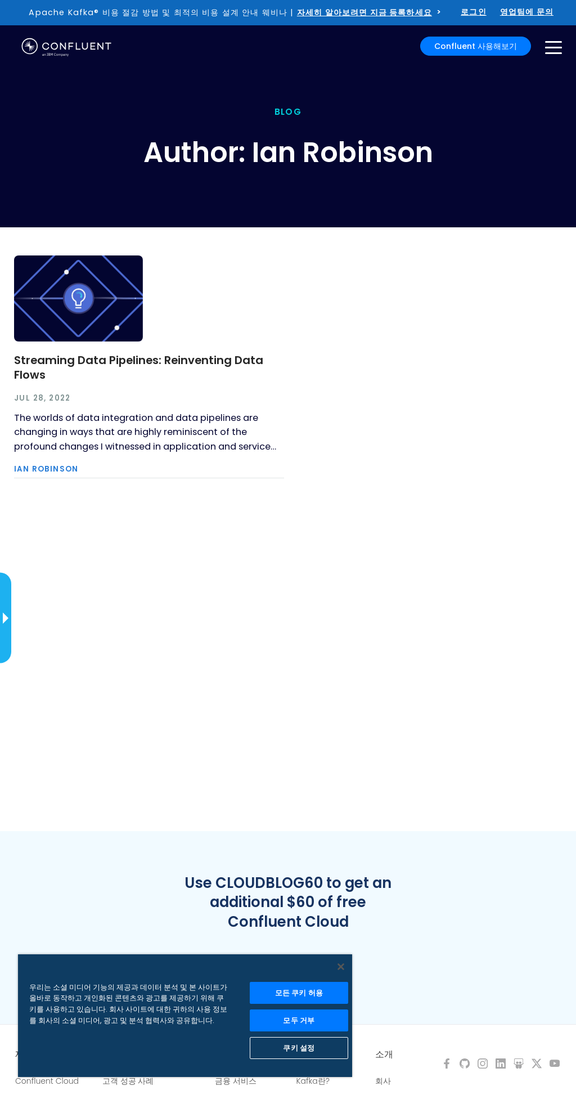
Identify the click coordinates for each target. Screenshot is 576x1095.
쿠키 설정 (298, 1048)
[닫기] (341, 966)
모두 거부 (298, 1020)
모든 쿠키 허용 (299, 993)
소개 (384, 1054)
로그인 (474, 11)
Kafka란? (313, 1081)
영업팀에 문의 (527, 11)
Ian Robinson (46, 469)
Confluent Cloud (47, 1081)
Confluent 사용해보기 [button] (475, 46)
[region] (185, 1015)
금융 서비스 (235, 1081)
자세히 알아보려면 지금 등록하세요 (364, 12)
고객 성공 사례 (128, 1081)
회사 (383, 1081)
